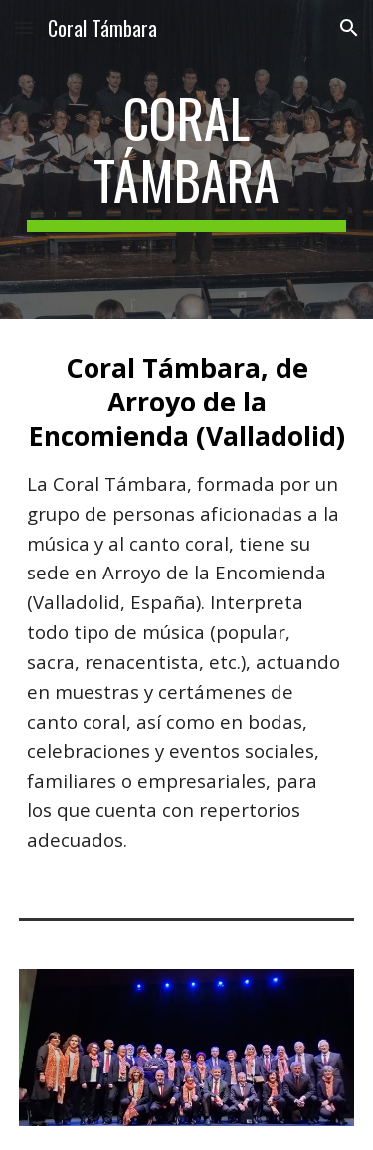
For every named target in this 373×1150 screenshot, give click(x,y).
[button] (24, 27)
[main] (187, 160)
